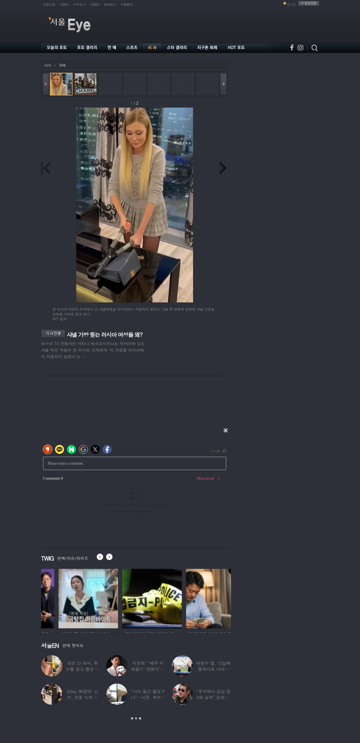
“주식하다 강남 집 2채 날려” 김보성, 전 (213, 697)
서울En (95, 4)
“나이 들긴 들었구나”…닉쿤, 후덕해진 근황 (148, 697)
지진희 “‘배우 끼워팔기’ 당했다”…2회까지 (148, 669)
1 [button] (132, 718)
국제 (62, 65)
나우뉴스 (79, 4)
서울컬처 (126, 4)
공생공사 (110, 4)
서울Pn (64, 4)
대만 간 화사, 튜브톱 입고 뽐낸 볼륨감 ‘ (82, 669)
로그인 (291, 4)
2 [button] (136, 718)
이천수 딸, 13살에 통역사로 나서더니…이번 (213, 669)
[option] (67, 597)
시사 (47, 65)
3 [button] (140, 718)
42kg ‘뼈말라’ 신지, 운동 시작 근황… (82, 697)
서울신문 (49, 4)
